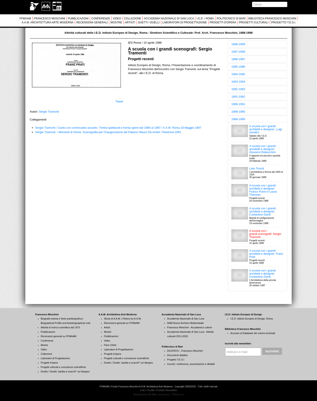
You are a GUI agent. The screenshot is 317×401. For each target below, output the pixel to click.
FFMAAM (25, 18)
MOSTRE (116, 22)
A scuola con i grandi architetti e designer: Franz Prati (266, 253)
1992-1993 (238, 89)
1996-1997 (238, 59)
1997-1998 (238, 51)
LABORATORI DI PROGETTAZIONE (184, 22)
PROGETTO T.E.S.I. (283, 22)
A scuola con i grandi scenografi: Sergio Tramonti (265, 234)
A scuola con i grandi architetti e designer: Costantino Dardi (262, 211)
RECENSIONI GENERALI (92, 22)
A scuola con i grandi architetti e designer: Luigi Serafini (265, 129)
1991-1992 (238, 96)
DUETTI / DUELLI (149, 22)
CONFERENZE (100, 18)
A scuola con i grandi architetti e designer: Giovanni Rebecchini (262, 149)
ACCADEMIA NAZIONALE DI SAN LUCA (169, 18)
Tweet (119, 101)
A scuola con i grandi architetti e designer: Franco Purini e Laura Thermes (263, 190)
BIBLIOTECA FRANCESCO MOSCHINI (272, 18)
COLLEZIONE (132, 18)
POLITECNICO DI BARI (231, 18)
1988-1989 (238, 119)
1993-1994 (238, 81)
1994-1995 (238, 74)
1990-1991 (238, 104)
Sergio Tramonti (49, 111)
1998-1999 (238, 44)
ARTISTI (130, 22)
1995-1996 (238, 66)
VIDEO (117, 18)
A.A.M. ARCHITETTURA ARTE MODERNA (48, 22)
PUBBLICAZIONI (78, 18)
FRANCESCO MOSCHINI (49, 18)
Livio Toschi (256, 168)
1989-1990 (238, 111)
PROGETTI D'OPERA (223, 22)
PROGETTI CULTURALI (253, 22)
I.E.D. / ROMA (205, 18)
